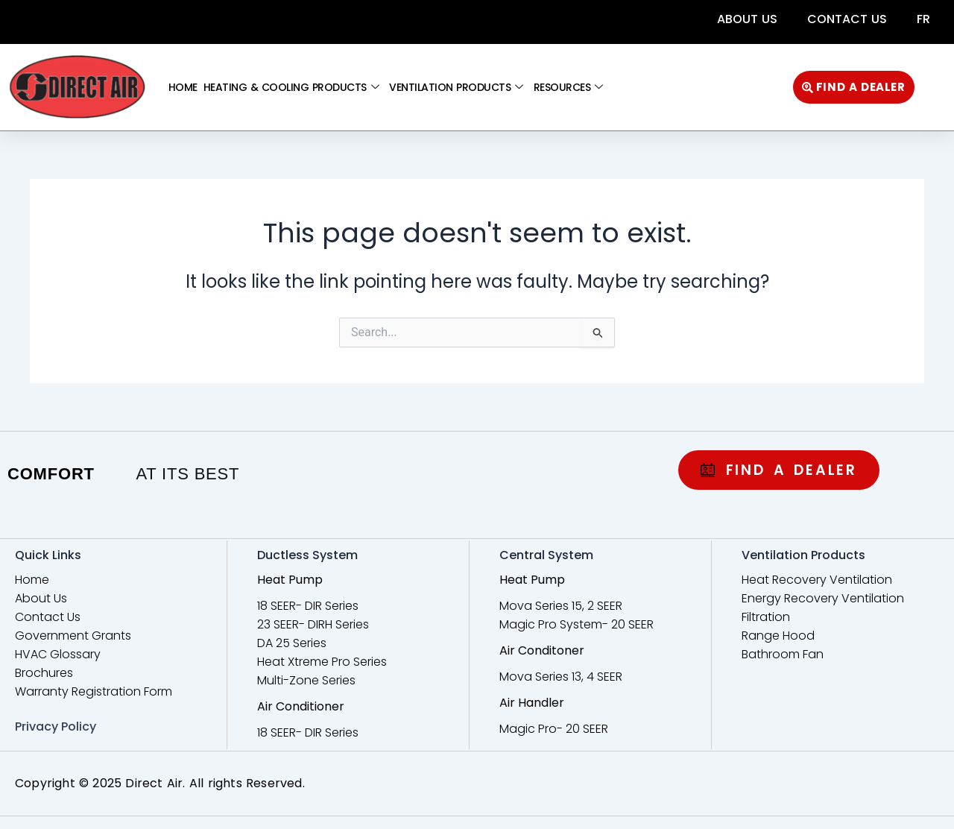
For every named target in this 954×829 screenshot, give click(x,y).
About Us (747, 19)
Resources (568, 87)
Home (183, 87)
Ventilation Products (456, 87)
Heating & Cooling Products (291, 87)
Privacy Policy (55, 726)
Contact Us (847, 19)
